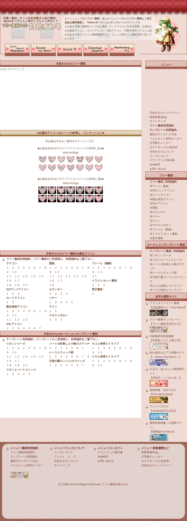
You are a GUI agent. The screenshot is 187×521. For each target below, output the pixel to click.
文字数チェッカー (160, 142)
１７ (17, 280)
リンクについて (159, 156)
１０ (14, 272)
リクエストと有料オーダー (166, 138)
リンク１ (59, 456)
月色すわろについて (162, 151)
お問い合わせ (158, 168)
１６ (9, 280)
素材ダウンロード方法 (163, 134)
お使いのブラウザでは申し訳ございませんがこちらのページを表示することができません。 (71, 50)
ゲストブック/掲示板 (162, 160)
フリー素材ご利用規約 (163, 181)
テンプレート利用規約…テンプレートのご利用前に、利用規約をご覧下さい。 (53, 339)
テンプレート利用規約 (163, 129)
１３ (25, 276)
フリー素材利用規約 (162, 125)
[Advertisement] (79, 42)
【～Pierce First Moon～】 (166, 356)
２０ (25, 285)
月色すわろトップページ (164, 112)
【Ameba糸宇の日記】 (163, 410)
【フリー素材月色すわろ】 (166, 323)
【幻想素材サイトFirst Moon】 (168, 307)
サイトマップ (158, 121)
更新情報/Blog (158, 117)
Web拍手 (155, 164)
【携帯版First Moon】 (163, 431)
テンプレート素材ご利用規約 (167, 251)
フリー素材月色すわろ (115, 484)
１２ (17, 276)
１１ (9, 276)
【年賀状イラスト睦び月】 (166, 340)
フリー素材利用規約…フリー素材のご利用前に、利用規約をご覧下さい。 (50, 258)
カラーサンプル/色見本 (163, 147)
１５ (41, 276)
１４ (33, 276)
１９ (17, 285)
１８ (9, 285)
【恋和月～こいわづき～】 (166, 377)
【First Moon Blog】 (162, 394)
